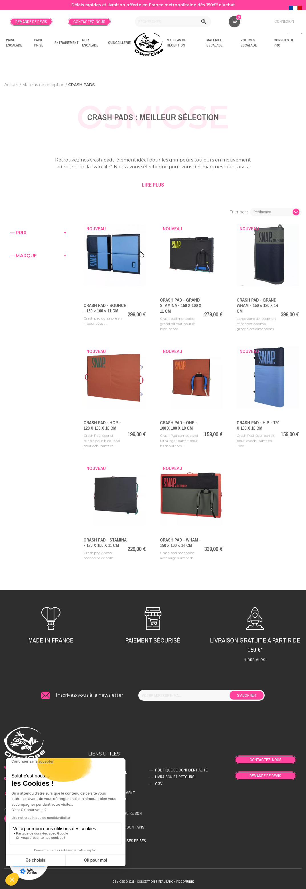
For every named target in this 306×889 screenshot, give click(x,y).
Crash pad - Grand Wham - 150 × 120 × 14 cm (257, 305)
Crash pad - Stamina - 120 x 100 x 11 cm (105, 542)
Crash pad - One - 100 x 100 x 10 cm (178, 425)
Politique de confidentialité (181, 770)
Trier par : (239, 212)
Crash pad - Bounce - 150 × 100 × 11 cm (105, 308)
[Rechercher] (173, 21)
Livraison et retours (174, 776)
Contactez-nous (89, 21)
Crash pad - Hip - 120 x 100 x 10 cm (258, 425)
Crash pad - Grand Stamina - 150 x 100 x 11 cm (180, 305)
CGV (159, 783)
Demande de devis (31, 21)
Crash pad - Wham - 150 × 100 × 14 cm (180, 542)
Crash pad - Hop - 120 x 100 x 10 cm (102, 425)
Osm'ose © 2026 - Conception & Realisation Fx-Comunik (153, 881)
